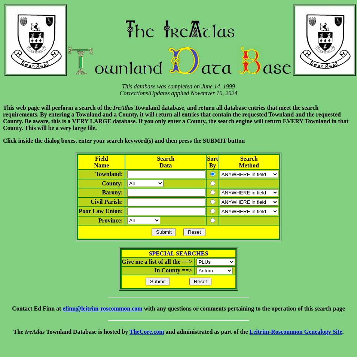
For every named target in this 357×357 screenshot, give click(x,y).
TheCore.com (146, 332)
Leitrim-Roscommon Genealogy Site (296, 332)
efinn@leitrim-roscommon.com (102, 308)
